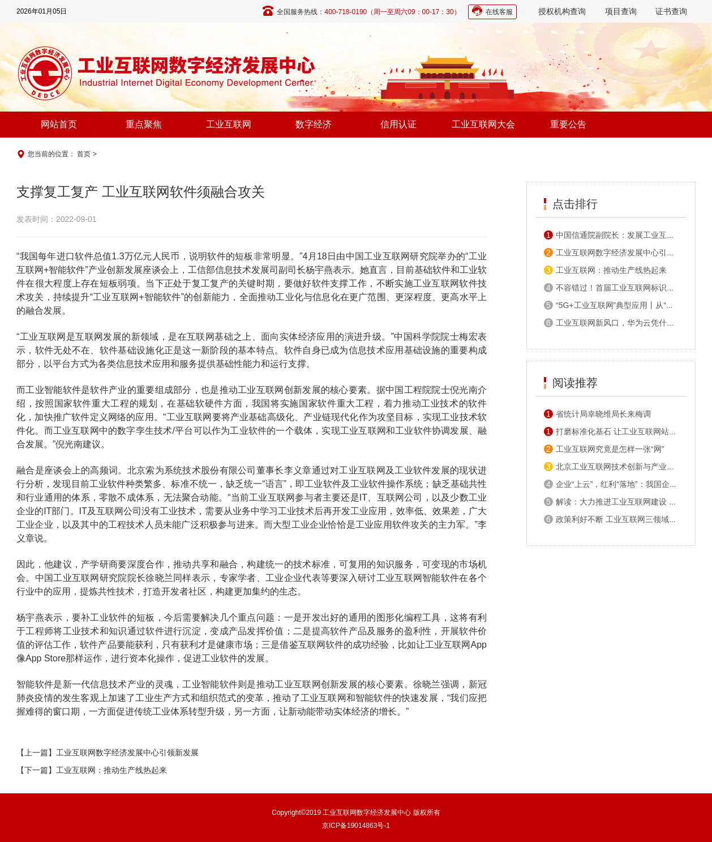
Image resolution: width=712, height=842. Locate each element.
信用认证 (398, 124)
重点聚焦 (144, 124)
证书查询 (671, 11)
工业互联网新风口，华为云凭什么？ (613, 322)
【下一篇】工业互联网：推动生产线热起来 (91, 770)
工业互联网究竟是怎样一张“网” (604, 449)
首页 (84, 154)
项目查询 (621, 11)
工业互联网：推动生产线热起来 (605, 270)
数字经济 (313, 124)
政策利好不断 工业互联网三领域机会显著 (622, 519)
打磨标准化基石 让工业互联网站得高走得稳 (626, 431)
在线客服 (499, 12)
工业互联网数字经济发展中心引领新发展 (621, 252)
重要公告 (568, 124)
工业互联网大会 (483, 124)
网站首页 (59, 124)
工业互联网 (228, 124)
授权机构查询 (562, 11)
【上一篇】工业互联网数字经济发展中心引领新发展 (107, 752)
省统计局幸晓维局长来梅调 (597, 413)
